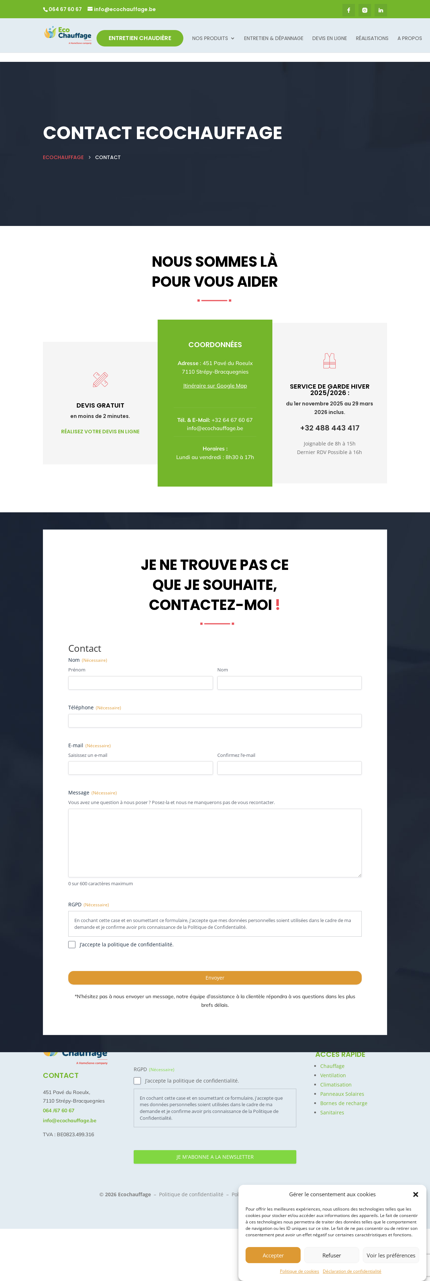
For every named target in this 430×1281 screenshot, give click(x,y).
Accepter (273, 1256)
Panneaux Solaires (342, 1093)
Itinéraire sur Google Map (215, 376)
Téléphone (94, 697)
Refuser (331, 1256)
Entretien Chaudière (140, 38)
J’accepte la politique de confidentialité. (127, 934)
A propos (409, 39)
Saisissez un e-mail (87, 745)
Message (92, 782)
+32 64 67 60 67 (232, 410)
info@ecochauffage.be (215, 418)
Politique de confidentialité (191, 1194)
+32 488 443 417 (330, 418)
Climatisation (336, 1084)
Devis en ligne (329, 39)
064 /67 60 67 (58, 1110)
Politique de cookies (299, 1273)
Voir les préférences (391, 1256)
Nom (222, 660)
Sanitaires (332, 1112)
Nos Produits (210, 39)
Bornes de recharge (343, 1103)
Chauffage (332, 1066)
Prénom (76, 660)
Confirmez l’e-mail (236, 745)
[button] (415, 1196)
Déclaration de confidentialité (352, 1273)
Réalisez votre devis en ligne (100, 421)
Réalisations (372, 39)
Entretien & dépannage (273, 39)
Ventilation (333, 1075)
